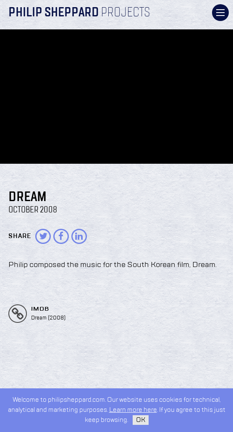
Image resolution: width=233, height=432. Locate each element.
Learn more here (133, 410)
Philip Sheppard (53, 13)
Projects (125, 13)
